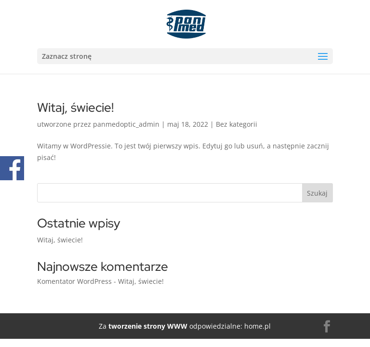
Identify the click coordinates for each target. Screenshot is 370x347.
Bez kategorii (236, 124)
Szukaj (317, 193)
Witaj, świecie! (75, 107)
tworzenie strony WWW (146, 326)
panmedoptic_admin (126, 124)
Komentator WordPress (74, 281)
